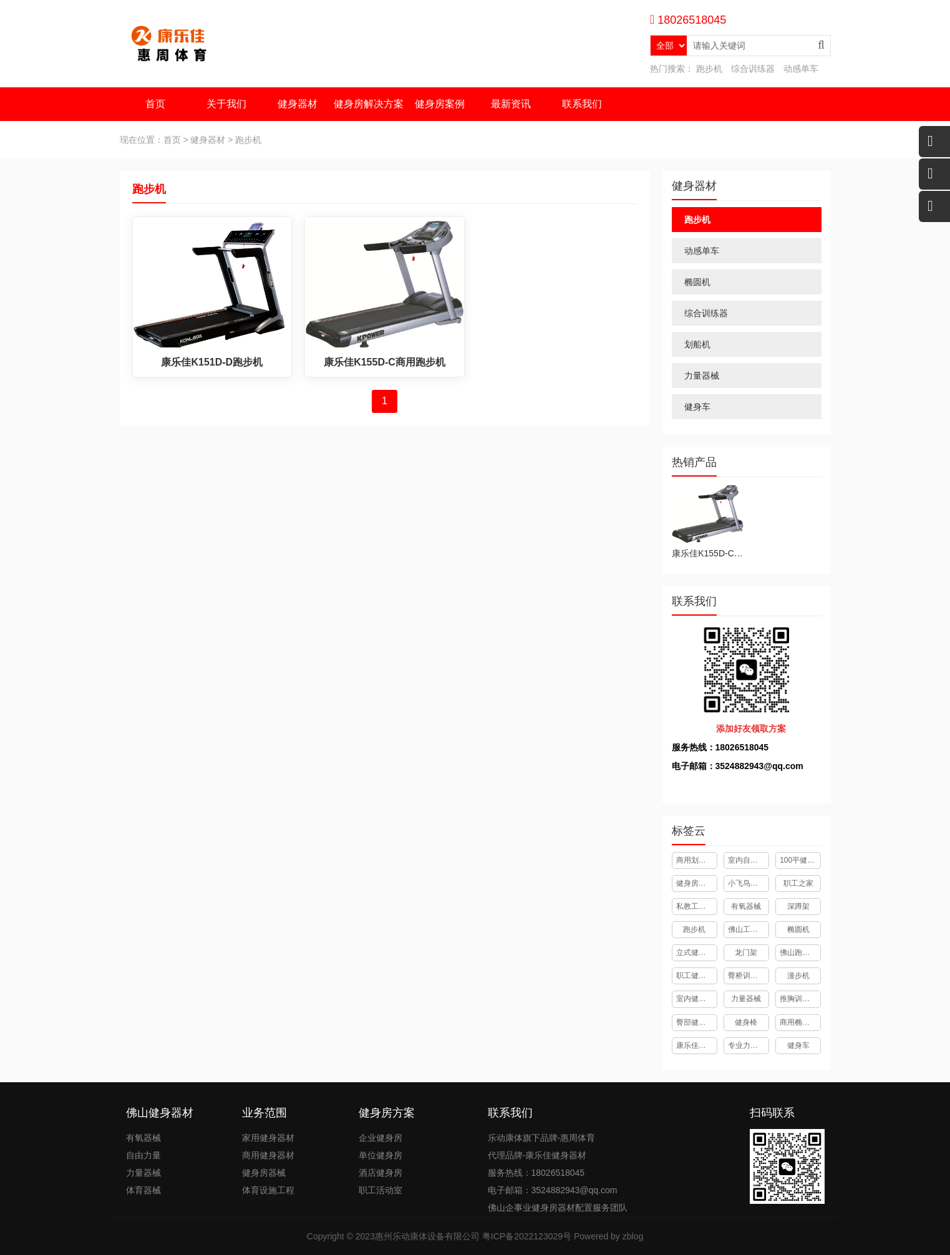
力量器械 (701, 375)
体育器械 (143, 1190)
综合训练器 (753, 69)
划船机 (697, 344)
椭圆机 (697, 282)
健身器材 (297, 104)
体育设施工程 (268, 1190)
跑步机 (709, 69)
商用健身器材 (268, 1155)
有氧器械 (143, 1138)
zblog (633, 1236)
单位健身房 (380, 1155)
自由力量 (143, 1155)
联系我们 (582, 104)
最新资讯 (511, 104)
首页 (155, 104)
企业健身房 (380, 1138)
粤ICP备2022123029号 (526, 1236)
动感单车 (800, 69)
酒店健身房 (380, 1173)
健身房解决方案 (369, 104)
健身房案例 (440, 104)
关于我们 (226, 104)
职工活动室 (380, 1190)
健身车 (697, 407)
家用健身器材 (268, 1138)
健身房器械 (264, 1173)
